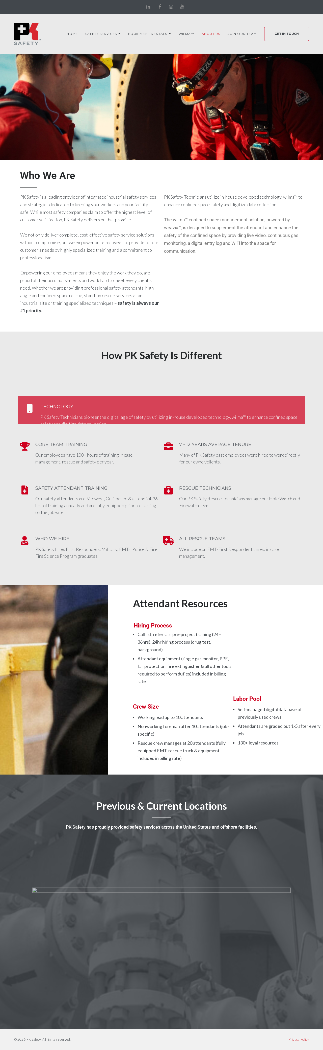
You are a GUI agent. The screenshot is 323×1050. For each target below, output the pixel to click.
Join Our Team (242, 34)
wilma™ (186, 34)
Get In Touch (287, 34)
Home (72, 34)
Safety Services (101, 34)
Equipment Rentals (147, 34)
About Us (211, 34)
